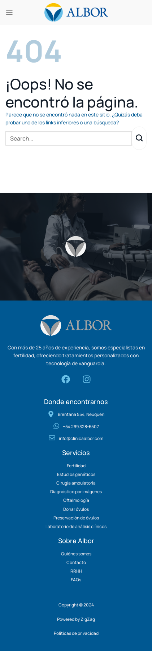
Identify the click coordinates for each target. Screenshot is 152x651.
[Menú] (9, 12)
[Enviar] (139, 138)
